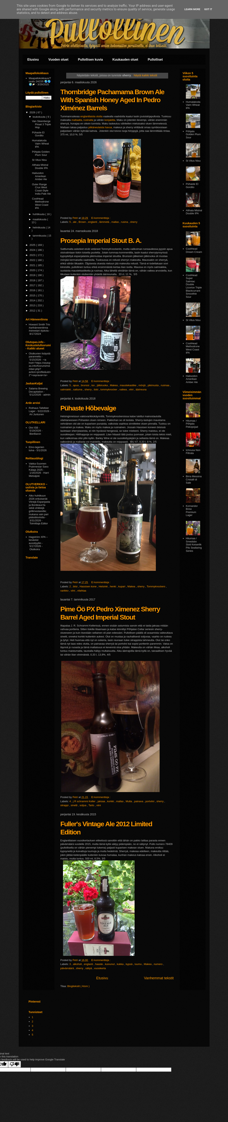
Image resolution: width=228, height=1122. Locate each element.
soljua (83, 805)
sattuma (78, 389)
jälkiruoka (103, 385)
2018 (33, 280)
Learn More (192, 9)
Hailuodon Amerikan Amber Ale (39, 176)
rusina (125, 221)
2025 (33, 244)
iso (93, 385)
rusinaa (165, 385)
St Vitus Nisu (39, 159)
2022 (33, 260)
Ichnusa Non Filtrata (193, 452)
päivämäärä (67, 968)
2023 (33, 255)
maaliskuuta (40, 219)
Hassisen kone (88, 586)
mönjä (142, 385)
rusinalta (88, 120)
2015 (33, 295)
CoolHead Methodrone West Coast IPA (40, 203)
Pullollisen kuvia (90, 59)
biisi (75, 586)
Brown (82, 221)
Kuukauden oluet (125, 59)
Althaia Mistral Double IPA (40, 166)
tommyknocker (109, 389)
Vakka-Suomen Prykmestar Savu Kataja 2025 (39, 466)
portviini (150, 801)
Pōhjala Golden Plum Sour (41, 153)
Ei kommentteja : (101, 217)
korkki (111, 801)
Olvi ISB (33, 427)
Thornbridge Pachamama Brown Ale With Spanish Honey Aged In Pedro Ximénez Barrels (112, 100)
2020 (33, 270)
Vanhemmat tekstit (159, 978)
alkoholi (77, 964)
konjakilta (109, 120)
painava (139, 801)
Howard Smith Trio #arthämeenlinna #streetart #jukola (39, 327)
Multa (129, 801)
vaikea (123, 389)
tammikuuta (40, 235)
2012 (33, 310)
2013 (33, 305)
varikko (64, 590)
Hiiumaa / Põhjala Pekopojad (192, 423)
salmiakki (66, 389)
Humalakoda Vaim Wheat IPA (40, 143)
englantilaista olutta (91, 116)
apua (76, 385)
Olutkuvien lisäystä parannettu (39, 355)
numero (158, 964)
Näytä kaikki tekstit (145, 75)
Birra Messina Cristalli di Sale (194, 479)
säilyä (89, 968)
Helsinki (104, 586)
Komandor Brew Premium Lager (192, 510)
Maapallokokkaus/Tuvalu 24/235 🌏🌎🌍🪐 (40, 81)
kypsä (129, 964)
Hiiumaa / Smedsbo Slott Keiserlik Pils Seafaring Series (194, 544)
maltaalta (77, 120)
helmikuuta (39, 227)
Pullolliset (155, 59)
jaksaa (102, 801)
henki (113, 586)
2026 (33, 112)
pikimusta (153, 385)
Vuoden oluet (58, 59)
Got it (208, 9)
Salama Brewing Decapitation (38, 390)
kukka (120, 964)
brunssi (85, 385)
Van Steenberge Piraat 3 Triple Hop (41, 124)
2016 (33, 290)
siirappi (64, 805)
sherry (133, 221)
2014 (33, 300)
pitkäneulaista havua (100, 127)
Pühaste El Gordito (38, 134)
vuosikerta (100, 968)
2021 (33, 265)
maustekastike (128, 385)
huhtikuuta (39, 214)
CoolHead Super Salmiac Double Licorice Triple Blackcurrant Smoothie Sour (194, 286)
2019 (33, 275)
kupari (122, 586)
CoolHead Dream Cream (194, 250)
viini (131, 389)
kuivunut (110, 964)
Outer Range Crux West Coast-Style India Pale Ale (41, 189)
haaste (99, 964)
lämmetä (104, 221)
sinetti (74, 805)
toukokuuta (39, 116)
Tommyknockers (156, 586)
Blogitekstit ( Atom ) (78, 986)
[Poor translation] (14, 1064)
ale (75, 221)
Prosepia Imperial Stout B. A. (100, 240)
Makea (114, 385)
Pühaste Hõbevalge (88, 408)
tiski (96, 389)
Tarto (91, 805)
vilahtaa (81, 590)
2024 (33, 249)
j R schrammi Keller (84, 801)
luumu (138, 964)
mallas (115, 221)
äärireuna (141, 389)
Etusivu (33, 59)
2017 (33, 285)
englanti (93, 221)
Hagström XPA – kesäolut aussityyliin (38, 540)
